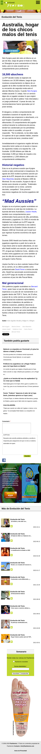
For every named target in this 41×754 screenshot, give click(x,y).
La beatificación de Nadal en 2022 (20, 550)
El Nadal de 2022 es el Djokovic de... (21, 535)
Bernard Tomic (16, 332)
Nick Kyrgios (6, 326)
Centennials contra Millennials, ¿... (21, 579)
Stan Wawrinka (26, 326)
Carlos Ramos (28, 329)
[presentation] (20, 449)
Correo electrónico (20, 666)
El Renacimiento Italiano (18, 593)
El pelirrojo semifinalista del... (19, 622)
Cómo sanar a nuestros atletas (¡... (21, 608)
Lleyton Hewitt (6, 329)
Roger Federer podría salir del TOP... (21, 637)
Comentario (6, 421)
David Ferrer (6, 332)
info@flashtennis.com (27, 746)
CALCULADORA (9, 405)
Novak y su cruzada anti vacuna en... (21, 564)
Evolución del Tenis (17, 519)
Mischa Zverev (16, 326)
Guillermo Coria (17, 329)
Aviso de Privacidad (20, 750)
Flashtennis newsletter (21, 662)
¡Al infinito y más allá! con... (19, 521)
